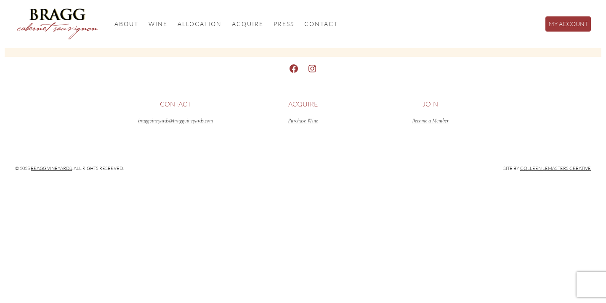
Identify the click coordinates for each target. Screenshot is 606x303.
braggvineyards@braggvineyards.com (175, 120)
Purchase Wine (303, 120)
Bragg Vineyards (51, 168)
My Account (568, 23)
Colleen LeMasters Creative (555, 168)
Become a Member (430, 120)
